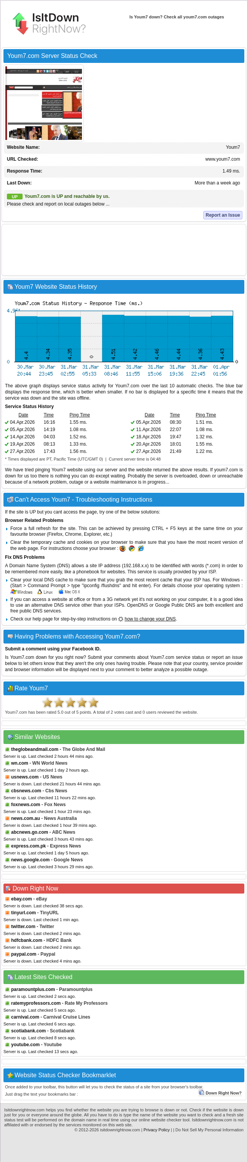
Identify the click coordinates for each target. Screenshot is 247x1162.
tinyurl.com (23, 912)
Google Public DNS (175, 605)
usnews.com (25, 777)
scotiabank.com (28, 1031)
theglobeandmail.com (34, 749)
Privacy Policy (157, 1129)
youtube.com (25, 1044)
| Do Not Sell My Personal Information (208, 1129)
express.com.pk (28, 846)
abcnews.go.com (29, 832)
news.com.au (25, 818)
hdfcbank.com (26, 940)
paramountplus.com (33, 989)
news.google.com (30, 859)
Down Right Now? (220, 1093)
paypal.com (23, 954)
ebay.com (21, 899)
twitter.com (23, 926)
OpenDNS (137, 605)
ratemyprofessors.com (36, 1003)
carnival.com (25, 1017)
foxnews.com (25, 804)
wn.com (19, 763)
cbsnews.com (26, 790)
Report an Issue (223, 215)
